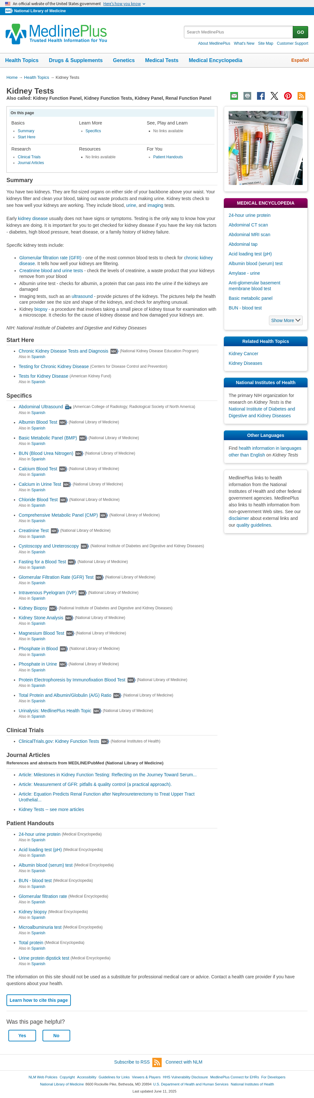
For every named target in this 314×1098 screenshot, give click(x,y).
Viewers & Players (146, 1077)
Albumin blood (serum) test (45, 865)
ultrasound (82, 296)
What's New (244, 43)
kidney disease (33, 218)
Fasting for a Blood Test (42, 561)
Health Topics (22, 60)
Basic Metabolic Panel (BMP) (48, 437)
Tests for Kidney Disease (43, 376)
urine (131, 205)
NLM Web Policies (43, 1077)
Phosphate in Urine (38, 664)
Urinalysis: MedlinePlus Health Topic (55, 710)
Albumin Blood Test (38, 422)
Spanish (38, 357)
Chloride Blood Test (38, 499)
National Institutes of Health (252, 1084)
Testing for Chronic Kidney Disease (54, 366)
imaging (155, 205)
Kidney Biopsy (33, 608)
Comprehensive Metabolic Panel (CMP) (58, 515)
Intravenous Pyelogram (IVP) (48, 592)
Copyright (67, 1077)
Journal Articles (31, 163)
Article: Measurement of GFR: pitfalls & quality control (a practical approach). (95, 784)
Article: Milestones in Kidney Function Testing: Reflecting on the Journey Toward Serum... (108, 774)
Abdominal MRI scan (249, 234)
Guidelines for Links (114, 1077)
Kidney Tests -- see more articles (51, 809)
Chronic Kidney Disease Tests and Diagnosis (63, 351)
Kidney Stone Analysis (41, 617)
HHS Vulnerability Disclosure (185, 1077)
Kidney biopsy (33, 911)
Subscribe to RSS (138, 1062)
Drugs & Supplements (76, 60)
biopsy (40, 309)
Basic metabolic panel (250, 298)
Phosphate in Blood (38, 648)
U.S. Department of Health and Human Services (191, 1084)
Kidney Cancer (243, 353)
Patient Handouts (168, 157)
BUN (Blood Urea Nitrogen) (46, 453)
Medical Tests (161, 60)
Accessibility (86, 1077)
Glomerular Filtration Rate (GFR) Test (56, 577)
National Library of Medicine (40, 11)
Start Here (26, 137)
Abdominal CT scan (248, 224)
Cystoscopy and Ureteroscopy (49, 546)
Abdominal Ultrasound (41, 407)
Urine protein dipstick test (44, 958)
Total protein (31, 942)
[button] (286, 320)
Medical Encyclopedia (215, 60)
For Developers (273, 1077)
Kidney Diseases (245, 363)
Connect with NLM (184, 1062)
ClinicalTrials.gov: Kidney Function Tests (59, 741)
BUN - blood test (35, 880)
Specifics (93, 131)
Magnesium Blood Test (41, 633)
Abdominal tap (243, 244)
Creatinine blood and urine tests (51, 270)
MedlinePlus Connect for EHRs (234, 1077)
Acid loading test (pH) (40, 849)
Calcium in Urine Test (40, 484)
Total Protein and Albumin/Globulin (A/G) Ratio (65, 695)
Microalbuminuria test (40, 927)
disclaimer (239, 518)
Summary (26, 131)
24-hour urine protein (40, 834)
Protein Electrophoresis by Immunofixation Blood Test (72, 679)
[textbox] (239, 32)
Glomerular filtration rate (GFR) (50, 257)
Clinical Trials (29, 157)
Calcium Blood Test (38, 468)
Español (300, 60)
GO (300, 32)
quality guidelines (253, 525)
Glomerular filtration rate (43, 896)
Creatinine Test (34, 530)
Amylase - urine (244, 273)
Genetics (124, 60)
